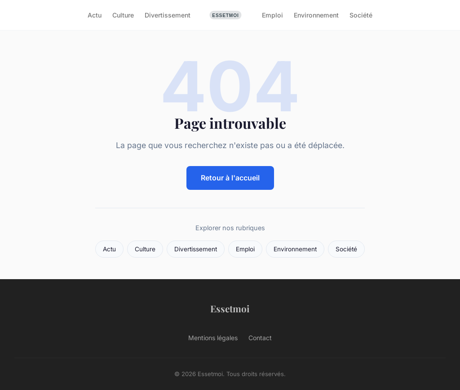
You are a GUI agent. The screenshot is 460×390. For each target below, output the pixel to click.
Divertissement (167, 15)
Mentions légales (213, 338)
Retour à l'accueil (230, 177)
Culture (123, 15)
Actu (95, 15)
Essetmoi (230, 308)
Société (360, 15)
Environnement (316, 15)
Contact (260, 338)
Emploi (272, 15)
